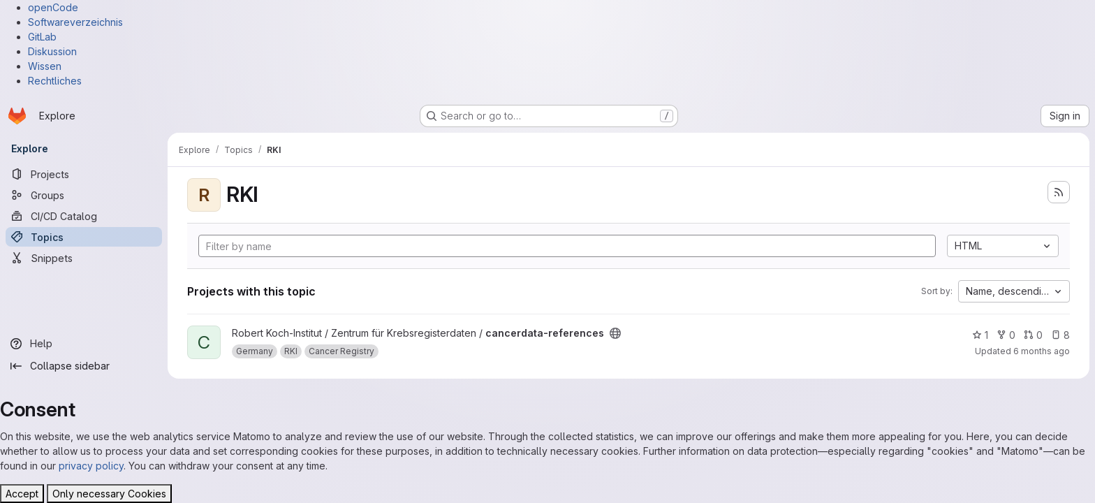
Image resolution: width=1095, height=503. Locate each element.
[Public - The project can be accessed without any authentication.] (615, 333)
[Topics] (84, 237)
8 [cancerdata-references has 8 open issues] (1060, 335)
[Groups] (84, 195)
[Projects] (84, 174)
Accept (22, 494)
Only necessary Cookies (109, 494)
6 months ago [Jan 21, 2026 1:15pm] (1041, 351)
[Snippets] (84, 258)
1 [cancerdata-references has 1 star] (980, 335)
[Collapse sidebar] (84, 366)
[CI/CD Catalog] (84, 216)
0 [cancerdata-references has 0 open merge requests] (1033, 335)
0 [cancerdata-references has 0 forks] (1006, 335)
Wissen (44, 66)
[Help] (84, 343)
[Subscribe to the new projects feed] (1059, 192)
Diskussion (52, 51)
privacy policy (91, 466)
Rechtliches (55, 81)
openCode (53, 7)
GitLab (42, 37)
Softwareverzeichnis (75, 22)
